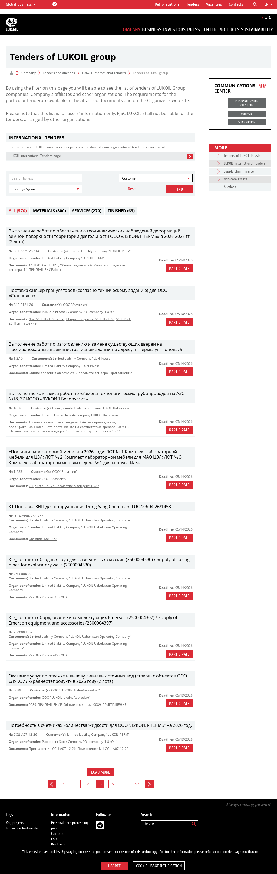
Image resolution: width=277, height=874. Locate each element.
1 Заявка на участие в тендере (53, 422)
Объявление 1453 (43, 539)
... (76, 784)
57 (137, 784)
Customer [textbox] (129, 178)
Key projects (15, 823)
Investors (174, 29)
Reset (132, 189)
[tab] (100, 138)
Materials (49, 210)
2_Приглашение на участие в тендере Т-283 (64, 486)
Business (151, 29)
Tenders (192, 4)
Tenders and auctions (59, 72)
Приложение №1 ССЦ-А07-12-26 (102, 749)
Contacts (236, 4)
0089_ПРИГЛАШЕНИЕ (45, 705)
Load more (100, 772)
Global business (20, 4)
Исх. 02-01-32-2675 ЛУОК (48, 597)
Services (86, 210)
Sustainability (257, 29)
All (18, 210)
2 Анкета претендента (97, 422)
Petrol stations (167, 4)
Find (179, 189)
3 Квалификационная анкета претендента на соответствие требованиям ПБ (69, 424)
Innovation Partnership (22, 828)
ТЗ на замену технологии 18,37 (95, 431)
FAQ (54, 839)
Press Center (202, 29)
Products (228, 29)
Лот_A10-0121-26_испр (46, 319)
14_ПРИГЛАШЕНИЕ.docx (42, 270)
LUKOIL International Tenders (104, 72)
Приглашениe (121, 373)
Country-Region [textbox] (23, 189)
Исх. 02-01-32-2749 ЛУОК (48, 655)
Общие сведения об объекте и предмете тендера (68, 373)
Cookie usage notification (159, 865)
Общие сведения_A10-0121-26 (90, 319)
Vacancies (214, 4)
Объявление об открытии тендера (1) (39, 431)
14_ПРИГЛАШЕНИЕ (43, 265)
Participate (179, 268)
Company (130, 29)
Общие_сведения (78, 705)
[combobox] (156, 178)
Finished (121, 210)
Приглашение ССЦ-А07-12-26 (52, 749)
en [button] (268, 4)
